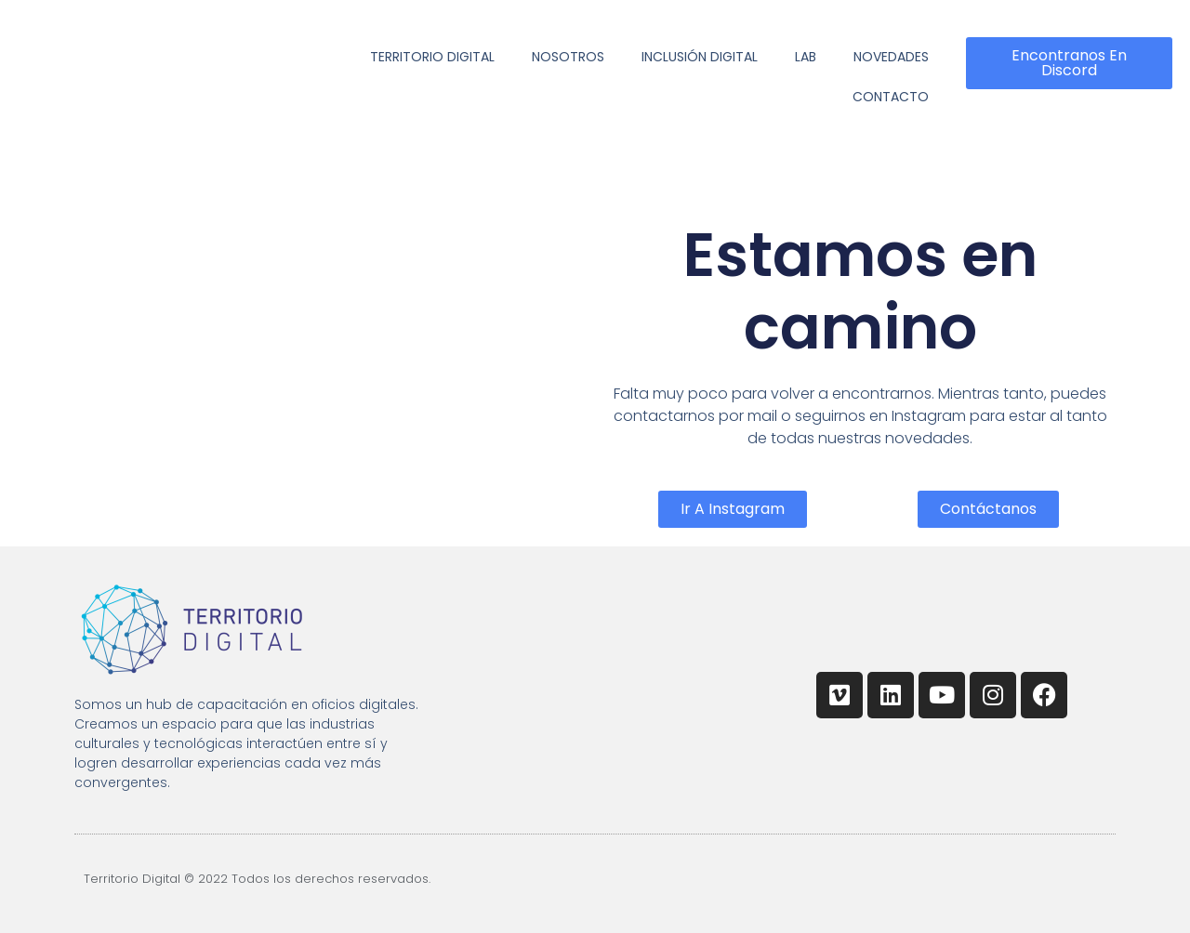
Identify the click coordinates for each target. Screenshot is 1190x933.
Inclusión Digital (699, 56)
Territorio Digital (432, 56)
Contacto (891, 96)
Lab (805, 56)
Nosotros (568, 56)
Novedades (891, 56)
